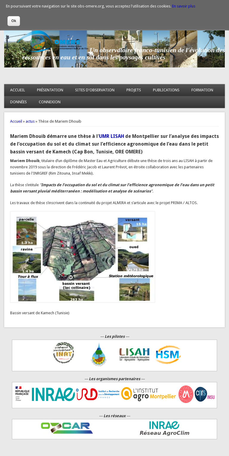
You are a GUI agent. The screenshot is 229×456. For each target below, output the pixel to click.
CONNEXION (50, 102)
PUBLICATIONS (166, 90)
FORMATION (202, 90)
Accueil (16, 121)
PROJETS (133, 90)
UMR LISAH (111, 136)
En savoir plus (183, 6)
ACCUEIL (17, 90)
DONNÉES (18, 102)
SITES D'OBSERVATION (94, 90)
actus (30, 121)
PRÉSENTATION (50, 90)
